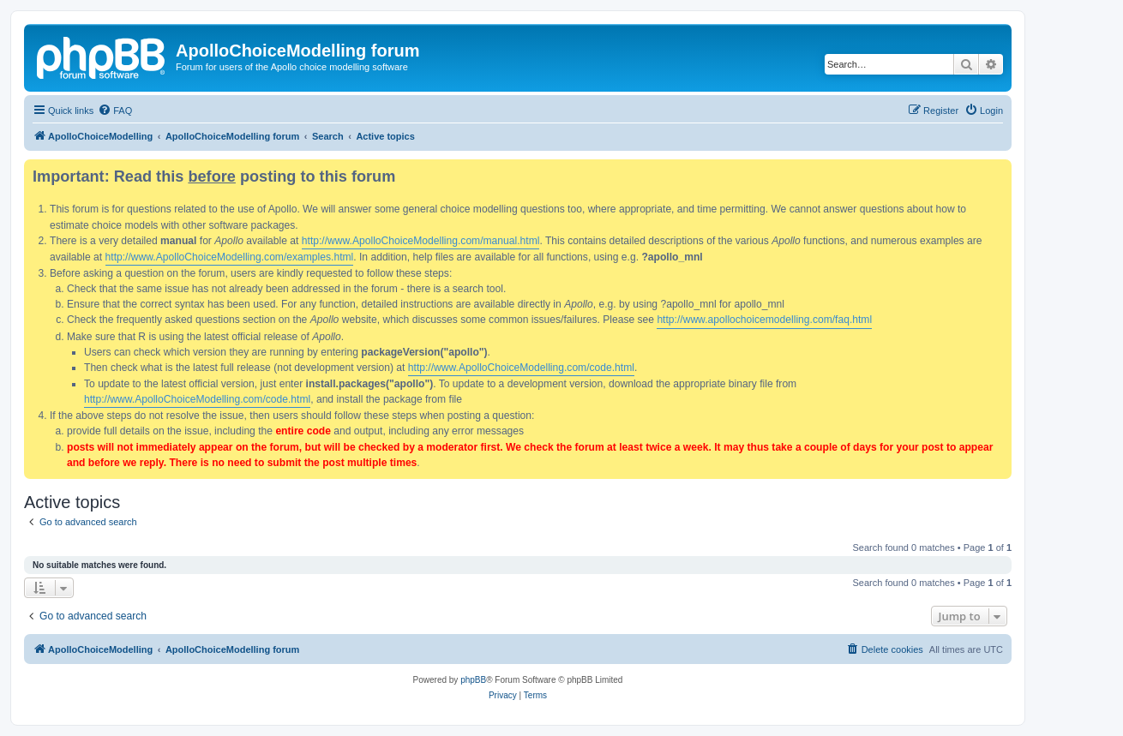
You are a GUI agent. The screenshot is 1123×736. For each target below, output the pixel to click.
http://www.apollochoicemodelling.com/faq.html (764, 320)
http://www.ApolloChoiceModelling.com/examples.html (229, 257)
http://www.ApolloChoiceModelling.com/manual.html (421, 241)
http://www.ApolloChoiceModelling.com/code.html (521, 368)
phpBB (473, 680)
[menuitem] (115, 110)
